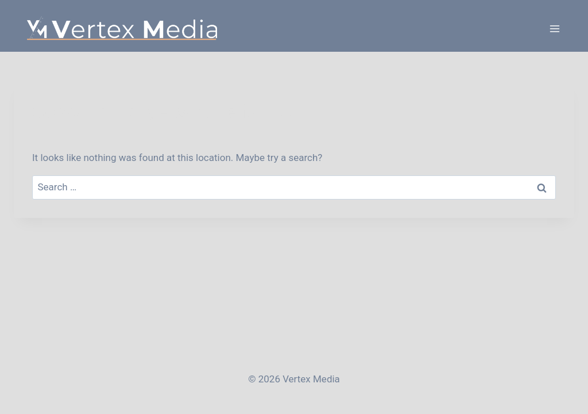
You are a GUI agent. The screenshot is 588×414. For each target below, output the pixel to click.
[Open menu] (554, 28)
